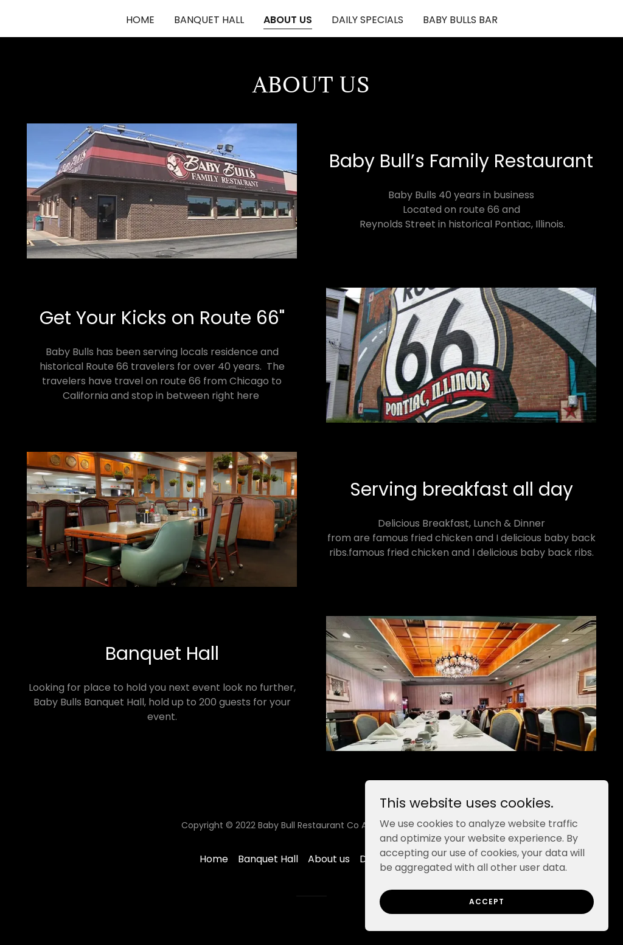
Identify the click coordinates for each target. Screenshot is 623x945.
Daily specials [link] (367, 20)
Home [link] (140, 20)
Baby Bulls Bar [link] (460, 20)
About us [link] (287, 20)
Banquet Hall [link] (209, 20)
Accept (486, 901)
